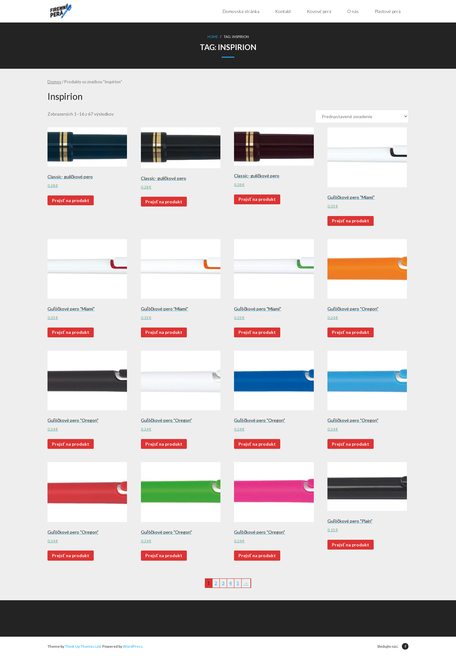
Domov (54, 81)
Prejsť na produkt (70, 200)
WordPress (132, 646)
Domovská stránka (241, 11)
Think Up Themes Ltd (83, 646)
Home (212, 37)
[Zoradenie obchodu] (361, 116)
